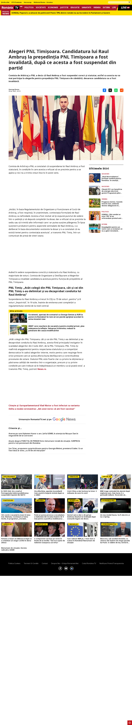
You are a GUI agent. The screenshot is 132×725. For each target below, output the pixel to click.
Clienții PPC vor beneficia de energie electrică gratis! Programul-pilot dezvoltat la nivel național (112, 191)
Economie (53, 7)
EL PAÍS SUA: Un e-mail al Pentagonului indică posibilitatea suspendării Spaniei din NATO (14, 493)
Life (114, 7)
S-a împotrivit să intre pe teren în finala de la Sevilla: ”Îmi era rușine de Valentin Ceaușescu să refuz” (49, 541)
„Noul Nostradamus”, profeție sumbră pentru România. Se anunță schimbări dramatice (111, 178)
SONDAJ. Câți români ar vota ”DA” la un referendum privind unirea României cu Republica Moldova (112, 216)
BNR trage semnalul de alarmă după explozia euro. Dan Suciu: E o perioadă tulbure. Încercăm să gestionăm (115, 493)
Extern (106, 7)
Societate (41, 7)
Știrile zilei (5, 2)
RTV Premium (17, 2)
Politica (29, 7)
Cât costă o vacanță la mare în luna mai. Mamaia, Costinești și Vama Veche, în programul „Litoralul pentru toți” (15, 517)
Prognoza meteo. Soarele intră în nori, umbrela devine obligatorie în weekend (112, 204)
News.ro (41, 369)
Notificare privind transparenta (112, 563)
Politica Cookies (14, 563)
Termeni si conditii (31, 563)
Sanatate (86, 7)
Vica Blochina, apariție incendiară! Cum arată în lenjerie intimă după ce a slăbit (49, 493)
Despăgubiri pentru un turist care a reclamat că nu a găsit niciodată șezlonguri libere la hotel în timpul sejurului (112, 229)
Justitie (64, 7)
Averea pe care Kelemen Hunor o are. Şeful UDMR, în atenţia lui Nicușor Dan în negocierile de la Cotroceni (43, 435)
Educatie (75, 7)
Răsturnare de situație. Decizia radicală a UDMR (14, 549)
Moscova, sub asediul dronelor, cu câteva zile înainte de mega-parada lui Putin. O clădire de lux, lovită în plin (115, 541)
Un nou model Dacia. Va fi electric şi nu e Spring (115, 516)
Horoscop (27, 2)
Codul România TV (89, 563)
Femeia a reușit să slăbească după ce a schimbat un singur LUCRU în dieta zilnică (16, 541)
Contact (45, 563)
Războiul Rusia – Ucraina (43, 2)
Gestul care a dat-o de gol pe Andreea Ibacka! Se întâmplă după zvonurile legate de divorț (81, 517)
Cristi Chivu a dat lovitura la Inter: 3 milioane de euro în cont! (82, 492)
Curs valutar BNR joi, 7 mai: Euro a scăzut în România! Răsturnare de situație (81, 541)
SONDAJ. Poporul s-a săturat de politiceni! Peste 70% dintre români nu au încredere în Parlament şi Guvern (60, 13)
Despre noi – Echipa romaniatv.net (65, 563)
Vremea (97, 7)
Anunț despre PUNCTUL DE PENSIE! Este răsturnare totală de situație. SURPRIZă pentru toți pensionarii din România (44, 442)
